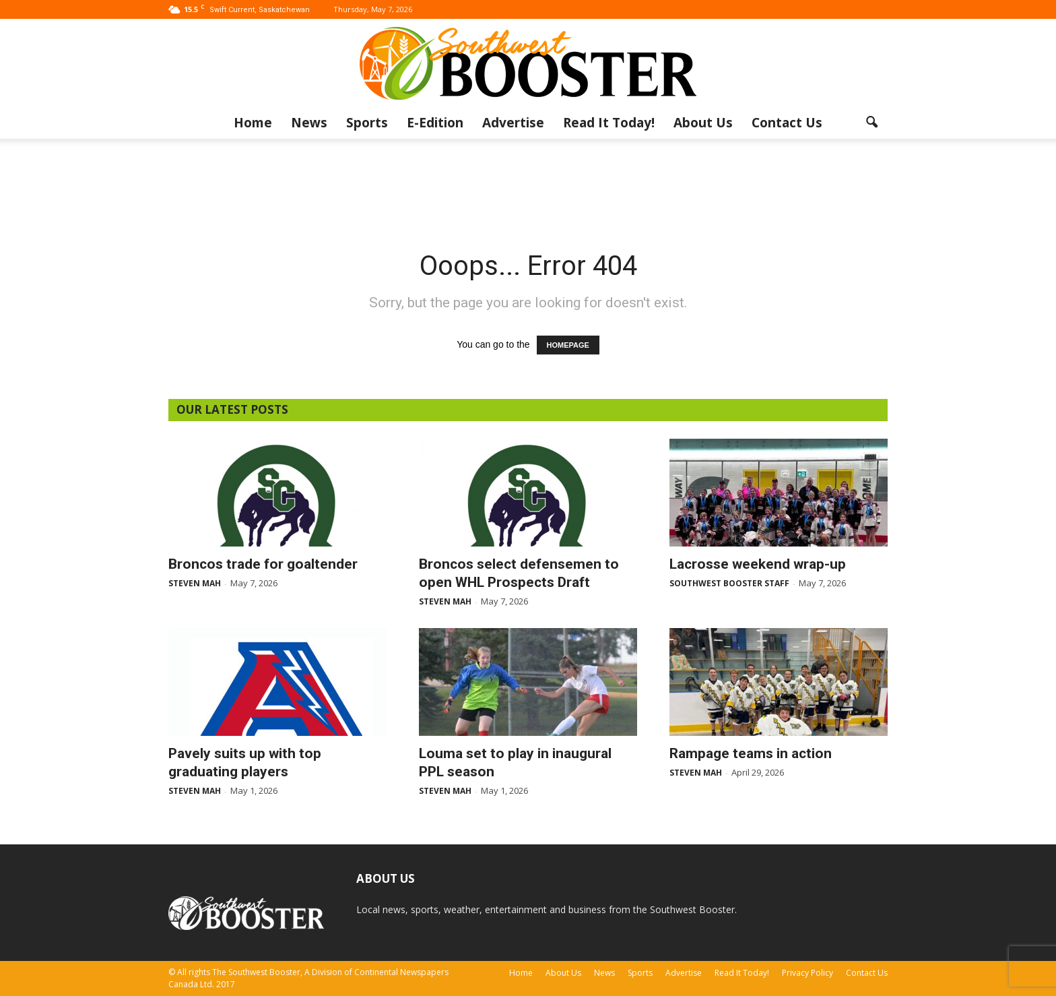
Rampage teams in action (750, 753)
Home (253, 122)
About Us (703, 122)
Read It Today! (609, 122)
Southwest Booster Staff (729, 583)
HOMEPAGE (568, 345)
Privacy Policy (807, 972)
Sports (367, 122)
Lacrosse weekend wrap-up (757, 564)
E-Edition (435, 122)
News (309, 122)
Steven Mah (194, 583)
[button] (871, 122)
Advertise (513, 122)
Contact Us (787, 122)
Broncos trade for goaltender (263, 564)
